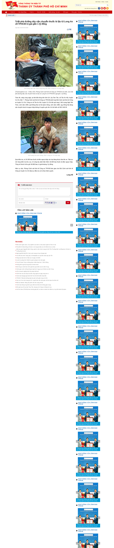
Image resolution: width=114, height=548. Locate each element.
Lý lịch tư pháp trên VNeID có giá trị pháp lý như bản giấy (30, 260)
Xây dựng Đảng (22, 12)
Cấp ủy (32, 12)
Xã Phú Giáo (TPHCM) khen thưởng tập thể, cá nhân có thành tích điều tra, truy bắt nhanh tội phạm (41, 289)
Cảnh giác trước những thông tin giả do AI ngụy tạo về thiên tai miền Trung (35, 269)
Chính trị (12, 12)
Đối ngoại (65, 12)
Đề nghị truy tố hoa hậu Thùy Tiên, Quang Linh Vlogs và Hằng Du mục (34, 287)
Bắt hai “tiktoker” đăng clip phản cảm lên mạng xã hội (29, 282)
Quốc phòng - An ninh (54, 12)
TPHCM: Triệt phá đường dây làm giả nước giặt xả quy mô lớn (32, 278)
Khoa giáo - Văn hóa (77, 12)
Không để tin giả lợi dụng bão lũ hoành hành (27, 264)
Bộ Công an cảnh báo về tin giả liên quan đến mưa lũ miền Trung (32, 266)
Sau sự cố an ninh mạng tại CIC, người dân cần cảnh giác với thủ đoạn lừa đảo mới (37, 280)
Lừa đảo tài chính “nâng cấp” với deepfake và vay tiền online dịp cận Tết (34, 255)
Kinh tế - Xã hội (41, 12)
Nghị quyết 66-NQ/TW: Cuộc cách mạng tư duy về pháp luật (31, 253)
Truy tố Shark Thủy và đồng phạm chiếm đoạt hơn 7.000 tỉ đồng (32, 262)
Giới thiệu (97, 1)
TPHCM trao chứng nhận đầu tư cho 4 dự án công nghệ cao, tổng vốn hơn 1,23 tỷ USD (38, 232)
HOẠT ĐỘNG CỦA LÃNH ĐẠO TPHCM (29, 213)
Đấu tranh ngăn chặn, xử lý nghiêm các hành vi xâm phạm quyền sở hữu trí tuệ (36, 244)
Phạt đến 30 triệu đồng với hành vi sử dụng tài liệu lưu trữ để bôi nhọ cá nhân (35, 247)
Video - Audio (104, 1)
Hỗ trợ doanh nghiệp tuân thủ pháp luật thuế (27, 271)
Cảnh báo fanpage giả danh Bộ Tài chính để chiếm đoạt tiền (31, 275)
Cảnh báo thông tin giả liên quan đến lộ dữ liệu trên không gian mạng (33, 284)
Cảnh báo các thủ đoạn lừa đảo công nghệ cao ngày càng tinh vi (32, 273)
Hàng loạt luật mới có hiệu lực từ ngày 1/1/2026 (28, 257)
